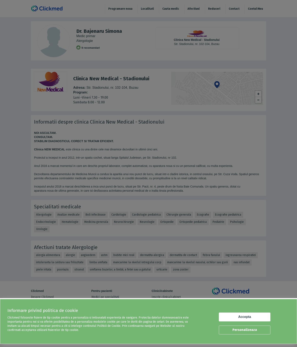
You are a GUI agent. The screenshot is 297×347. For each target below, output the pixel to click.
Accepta (244, 317)
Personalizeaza (244, 330)
